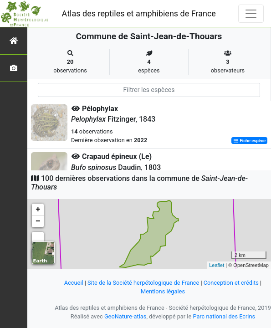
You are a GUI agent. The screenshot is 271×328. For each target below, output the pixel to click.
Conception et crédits (231, 282)
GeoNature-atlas (125, 316)
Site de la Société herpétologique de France (143, 282)
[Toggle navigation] (251, 14)
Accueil (73, 282)
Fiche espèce (249, 140)
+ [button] (38, 209)
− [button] (38, 221)
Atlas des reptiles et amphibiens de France (139, 13)
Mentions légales (163, 291)
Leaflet (216, 265)
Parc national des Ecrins (224, 316)
